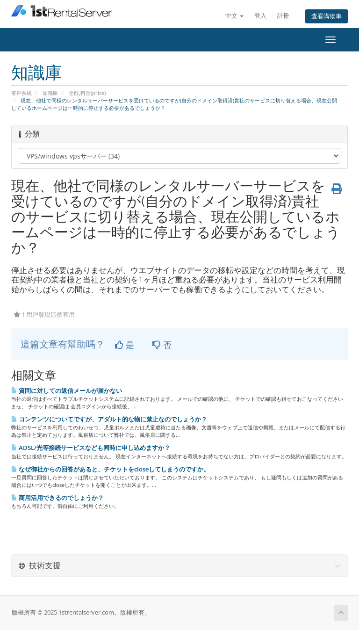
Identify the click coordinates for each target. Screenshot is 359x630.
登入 (260, 16)
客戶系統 (21, 92)
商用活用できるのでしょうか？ (57, 497)
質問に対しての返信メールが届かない (66, 390)
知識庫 (50, 92)
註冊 (283, 16)
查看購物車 (326, 16)
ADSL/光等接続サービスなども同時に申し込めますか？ (90, 447)
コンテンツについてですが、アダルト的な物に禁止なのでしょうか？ (109, 419)
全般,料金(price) (87, 92)
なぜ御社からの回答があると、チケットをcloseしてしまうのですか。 (110, 469)
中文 (234, 16)
